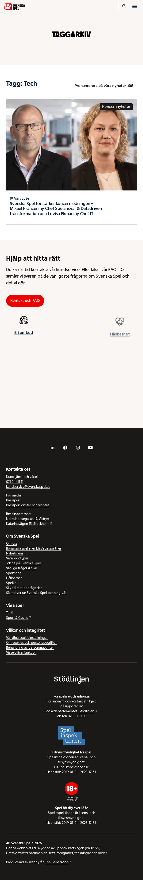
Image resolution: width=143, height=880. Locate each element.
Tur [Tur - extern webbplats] (8, 613)
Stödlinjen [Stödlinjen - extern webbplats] (86, 711)
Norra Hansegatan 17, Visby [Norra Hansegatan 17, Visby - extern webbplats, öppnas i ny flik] (26, 519)
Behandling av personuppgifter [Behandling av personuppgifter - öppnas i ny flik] (30, 647)
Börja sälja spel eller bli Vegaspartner (34, 548)
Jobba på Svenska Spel (23, 563)
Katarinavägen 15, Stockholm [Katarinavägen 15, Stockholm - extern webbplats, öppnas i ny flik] (27, 524)
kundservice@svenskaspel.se (28, 487)
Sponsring (14, 573)
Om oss (11, 543)
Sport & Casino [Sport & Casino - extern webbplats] (17, 618)
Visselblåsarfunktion (21, 652)
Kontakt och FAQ (25, 300)
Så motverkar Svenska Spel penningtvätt (37, 593)
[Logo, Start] (14, 6)
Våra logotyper (17, 558)
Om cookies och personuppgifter (31, 642)
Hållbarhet (14, 578)
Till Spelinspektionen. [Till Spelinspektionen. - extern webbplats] (70, 767)
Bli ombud (23, 334)
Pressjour (13, 500)
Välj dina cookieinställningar (27, 638)
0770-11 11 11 (14, 482)
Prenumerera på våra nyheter (104, 85)
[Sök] (124, 6)
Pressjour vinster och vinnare (28, 505)
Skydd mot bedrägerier (24, 588)
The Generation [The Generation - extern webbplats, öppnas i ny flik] (57, 862)
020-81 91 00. (77, 716)
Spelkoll (12, 583)
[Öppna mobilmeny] (135, 6)
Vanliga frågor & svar (21, 568)
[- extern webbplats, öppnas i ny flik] (52, 447)
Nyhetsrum (14, 553)
